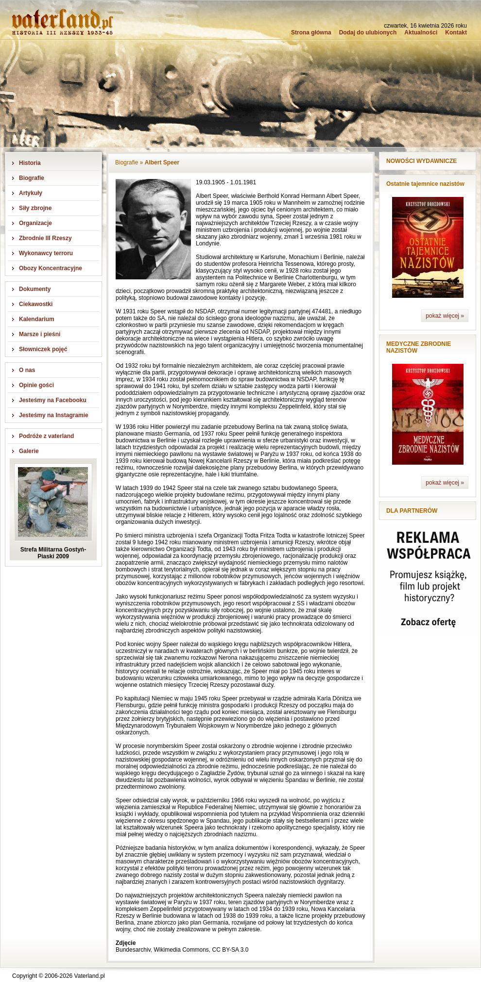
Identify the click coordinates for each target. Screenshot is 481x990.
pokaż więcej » (445, 315)
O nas (27, 370)
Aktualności (420, 32)
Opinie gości (36, 385)
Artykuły (30, 193)
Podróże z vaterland (46, 436)
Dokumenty (35, 289)
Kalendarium (36, 319)
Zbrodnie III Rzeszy (45, 238)
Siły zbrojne (35, 208)
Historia (30, 163)
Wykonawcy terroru (46, 253)
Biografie (31, 178)
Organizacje (35, 223)
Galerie (29, 451)
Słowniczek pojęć (43, 349)
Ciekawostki (35, 304)
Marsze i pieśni (39, 334)
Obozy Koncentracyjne (50, 268)
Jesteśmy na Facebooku (52, 400)
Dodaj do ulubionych (368, 32)
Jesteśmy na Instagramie (53, 415)
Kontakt (456, 32)
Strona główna (311, 32)
